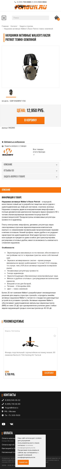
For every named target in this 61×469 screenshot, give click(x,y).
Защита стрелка (26, 26)
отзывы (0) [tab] (30, 170)
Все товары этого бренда (39, 152)
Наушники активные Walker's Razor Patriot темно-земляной (28, 29)
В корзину (30, 120)
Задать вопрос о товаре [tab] (15, 146)
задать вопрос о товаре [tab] (30, 176)
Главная (5, 26)
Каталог (14, 26)
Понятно (23, 462)
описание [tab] (30, 164)
